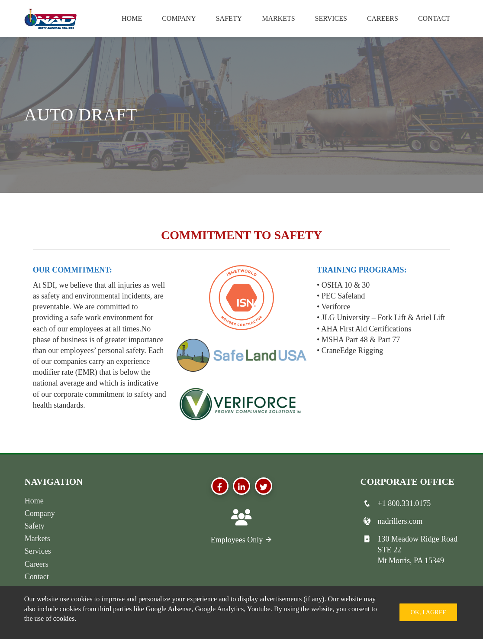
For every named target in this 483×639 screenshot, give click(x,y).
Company (179, 18)
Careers (382, 18)
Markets (278, 18)
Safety (229, 18)
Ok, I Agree (428, 612)
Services (331, 18)
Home (132, 18)
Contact (434, 18)
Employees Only (242, 539)
